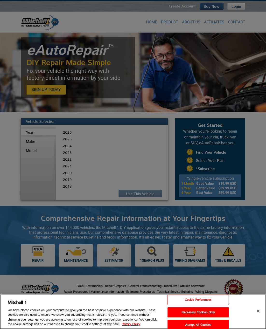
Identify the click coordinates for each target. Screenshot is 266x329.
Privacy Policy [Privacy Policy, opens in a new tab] (131, 324)
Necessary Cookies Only (198, 312)
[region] (133, 312)
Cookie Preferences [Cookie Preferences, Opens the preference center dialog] (198, 300)
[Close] (258, 311)
